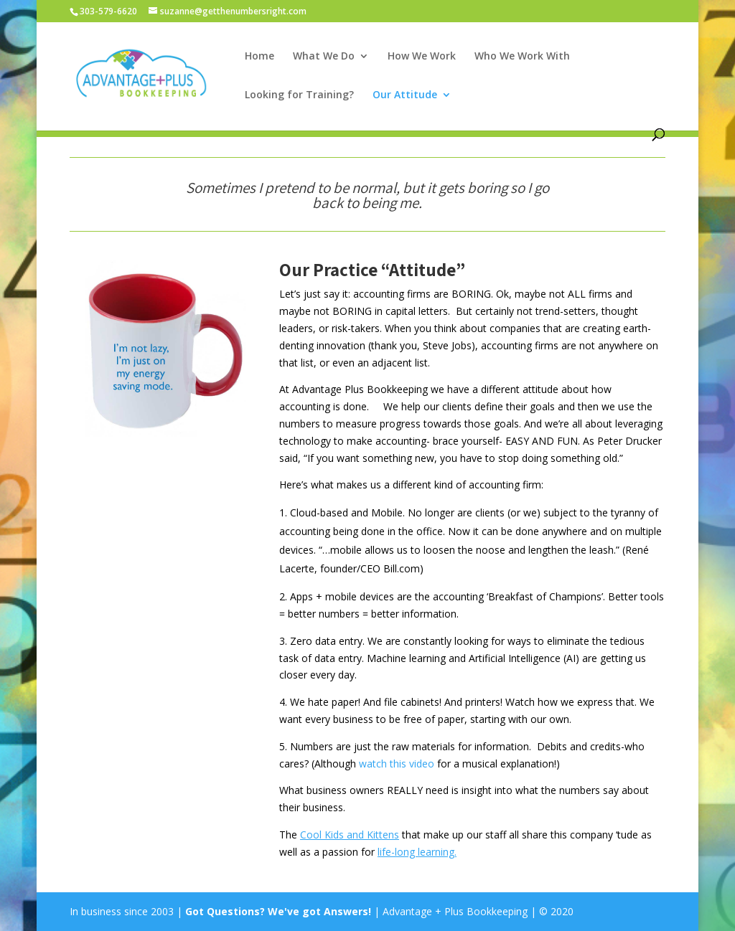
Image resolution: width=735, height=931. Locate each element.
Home (259, 56)
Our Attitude (405, 95)
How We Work (422, 56)
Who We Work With (522, 56)
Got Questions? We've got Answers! (279, 911)
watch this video (396, 763)
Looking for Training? (299, 95)
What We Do (324, 56)
